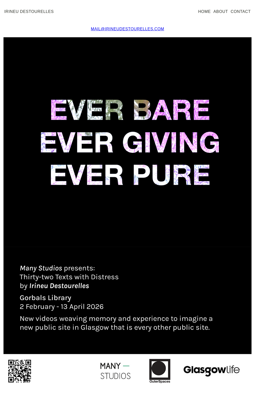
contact (241, 11)
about (220, 11)
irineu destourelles (29, 11)
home (204, 11)
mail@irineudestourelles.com (127, 29)
